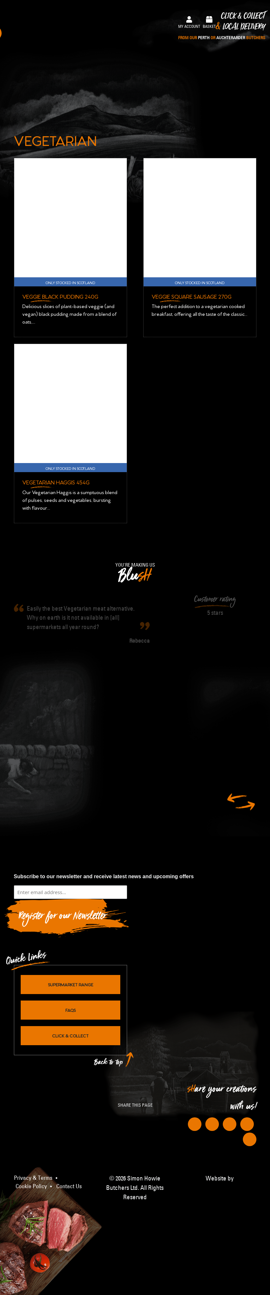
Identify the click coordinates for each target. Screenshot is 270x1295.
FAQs (70, 1009)
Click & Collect (221, 26)
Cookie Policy (31, 1186)
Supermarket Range (70, 983)
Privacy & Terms (33, 1177)
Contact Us (69, 1186)
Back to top (108, 1063)
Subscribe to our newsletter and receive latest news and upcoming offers (104, 876)
